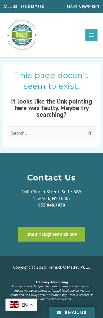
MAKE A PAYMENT (83, 6)
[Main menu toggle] (91, 35)
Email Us (72, 312)
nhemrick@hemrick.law (51, 234)
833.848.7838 (32, 6)
